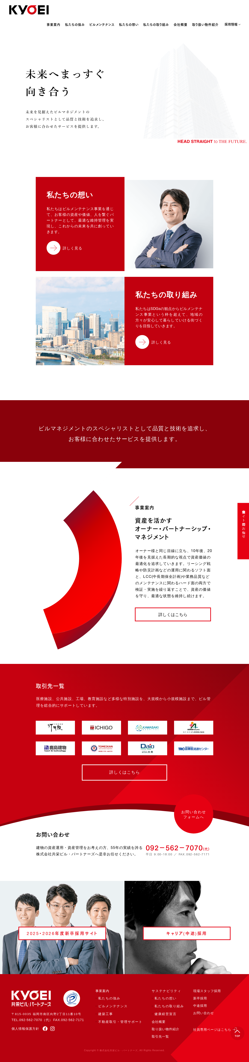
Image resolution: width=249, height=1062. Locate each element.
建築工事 (105, 1014)
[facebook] (43, 1028)
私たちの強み (75, 24)
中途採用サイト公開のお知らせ (243, 521)
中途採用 (200, 1005)
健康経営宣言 (165, 1014)
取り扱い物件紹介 (205, 24)
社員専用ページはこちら (212, 1029)
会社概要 (180, 24)
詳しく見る (72, 248)
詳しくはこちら (172, 615)
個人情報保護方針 (25, 1028)
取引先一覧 (160, 1036)
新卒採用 (200, 998)
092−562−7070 (178, 848)
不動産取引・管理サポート (120, 1022)
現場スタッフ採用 (207, 991)
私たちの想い (129, 24)
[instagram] (51, 1028)
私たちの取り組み (156, 24)
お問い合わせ (203, 1013)
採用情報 (231, 24)
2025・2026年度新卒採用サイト (62, 934)
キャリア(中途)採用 (186, 934)
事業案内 (53, 24)
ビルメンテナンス (101, 24)
